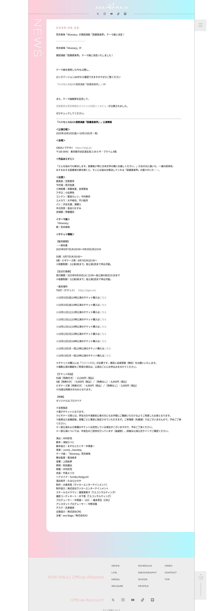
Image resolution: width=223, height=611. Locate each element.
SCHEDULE (145, 566)
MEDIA (116, 579)
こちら (103, 297)
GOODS (142, 579)
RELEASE (117, 586)
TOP (167, 579)
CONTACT (171, 572)
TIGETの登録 (87, 362)
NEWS (115, 566)
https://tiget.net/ (87, 290)
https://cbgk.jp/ (83, 147)
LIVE (114, 572)
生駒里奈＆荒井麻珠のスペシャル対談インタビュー (82, 106)
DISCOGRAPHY (147, 572)
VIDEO (168, 566)
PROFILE (143, 586)
